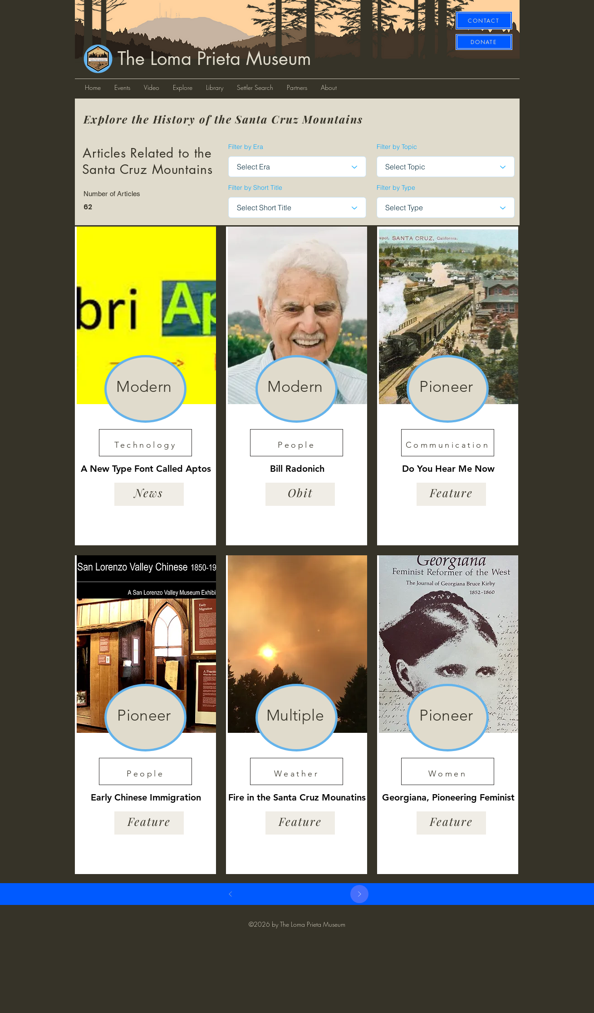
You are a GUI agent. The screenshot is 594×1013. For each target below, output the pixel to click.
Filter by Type (396, 187)
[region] (145, 386)
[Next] (359, 894)
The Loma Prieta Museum (214, 58)
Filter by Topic (397, 146)
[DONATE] (484, 42)
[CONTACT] (484, 20)
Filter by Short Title (255, 187)
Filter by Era (245, 146)
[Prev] (230, 894)
